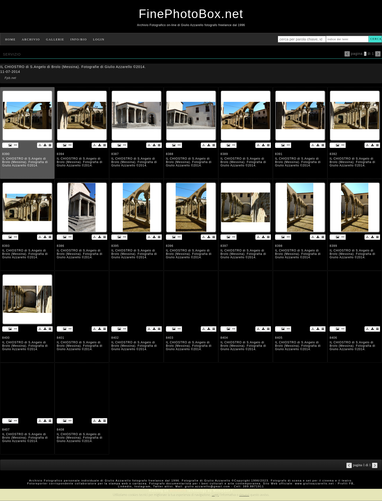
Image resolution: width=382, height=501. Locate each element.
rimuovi (244, 495)
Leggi (215, 495)
